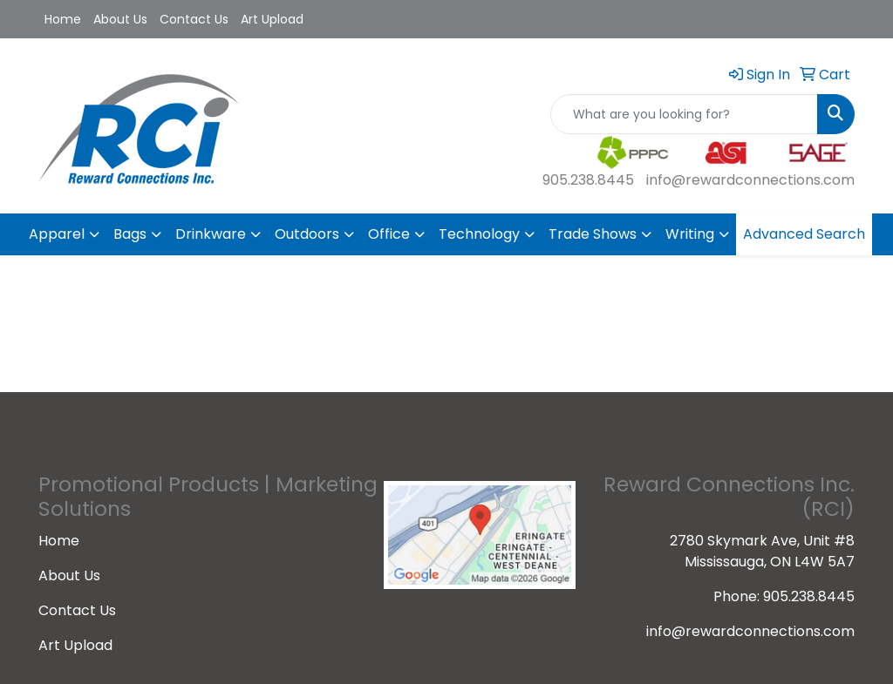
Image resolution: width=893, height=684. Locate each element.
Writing (689, 234)
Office (389, 234)
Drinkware (210, 234)
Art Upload (272, 19)
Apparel (57, 234)
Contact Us (194, 19)
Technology (479, 234)
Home (62, 19)
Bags (130, 234)
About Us (120, 19)
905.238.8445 (588, 180)
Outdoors (307, 234)
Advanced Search (804, 234)
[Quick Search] (684, 114)
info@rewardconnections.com (750, 180)
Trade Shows (593, 234)
